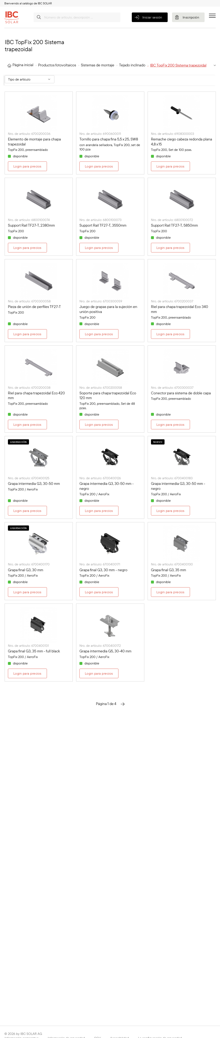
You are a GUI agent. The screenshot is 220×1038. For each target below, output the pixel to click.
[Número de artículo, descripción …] (77, 17)
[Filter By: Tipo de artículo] (29, 79)
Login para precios (27, 166)
